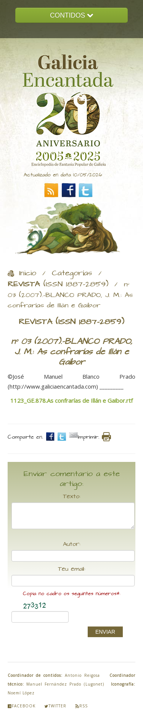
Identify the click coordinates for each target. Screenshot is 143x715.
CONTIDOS (71, 15)
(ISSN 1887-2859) (58, 284)
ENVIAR (105, 632)
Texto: (71, 496)
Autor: (71, 544)
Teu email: (71, 569)
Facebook (21, 706)
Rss (81, 706)
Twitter (55, 706)
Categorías (72, 273)
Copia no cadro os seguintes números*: (71, 593)
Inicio (27, 273)
